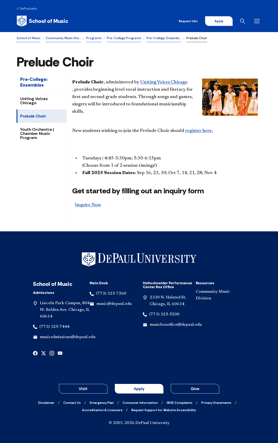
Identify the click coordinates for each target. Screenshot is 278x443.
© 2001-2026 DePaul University (139, 423)
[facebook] (35, 352)
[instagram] (52, 352)
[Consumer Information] (140, 403)
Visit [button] (83, 388)
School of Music (28, 38)
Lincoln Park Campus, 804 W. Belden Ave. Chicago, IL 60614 (65, 310)
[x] (43, 352)
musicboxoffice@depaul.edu (176, 325)
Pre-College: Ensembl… (163, 38)
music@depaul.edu (114, 304)
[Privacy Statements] (216, 403)
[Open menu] (257, 21)
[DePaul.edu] (27, 8)
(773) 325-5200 (164, 314)
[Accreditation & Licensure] (102, 410)
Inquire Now (88, 205)
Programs (94, 38)
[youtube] (60, 352)
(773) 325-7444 (54, 327)
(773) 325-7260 (111, 294)
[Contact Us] (72, 403)
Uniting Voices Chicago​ (163, 82)
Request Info (188, 21)
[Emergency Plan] (102, 403)
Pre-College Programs (124, 38)
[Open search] (243, 21)
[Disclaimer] (46, 403)
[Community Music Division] (218, 295)
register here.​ (199, 131)
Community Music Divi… (63, 38)
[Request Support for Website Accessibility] (163, 410)
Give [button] (195, 388)
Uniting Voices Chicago (34, 101)
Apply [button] (139, 388)
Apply (219, 21)
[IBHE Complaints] (179, 403)
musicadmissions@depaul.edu (67, 337)
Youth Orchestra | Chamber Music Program (37, 133)
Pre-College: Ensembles (34, 82)
